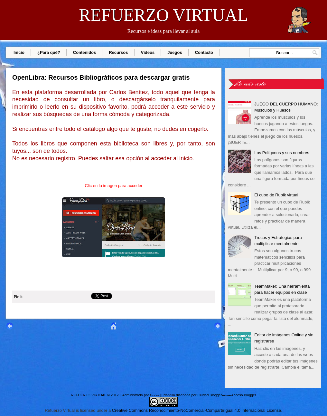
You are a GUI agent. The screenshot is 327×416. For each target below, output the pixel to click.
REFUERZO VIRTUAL (163, 15)
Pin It (18, 297)
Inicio (19, 52)
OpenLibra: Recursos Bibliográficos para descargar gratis (101, 77)
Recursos (118, 52)
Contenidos (84, 52)
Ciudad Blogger (209, 395)
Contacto (204, 52)
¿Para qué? (48, 52)
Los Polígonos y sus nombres (281, 152)
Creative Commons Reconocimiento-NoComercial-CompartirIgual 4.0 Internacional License (196, 410)
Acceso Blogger (243, 395)
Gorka (154, 395)
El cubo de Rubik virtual (276, 195)
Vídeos (148, 52)
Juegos (174, 52)
